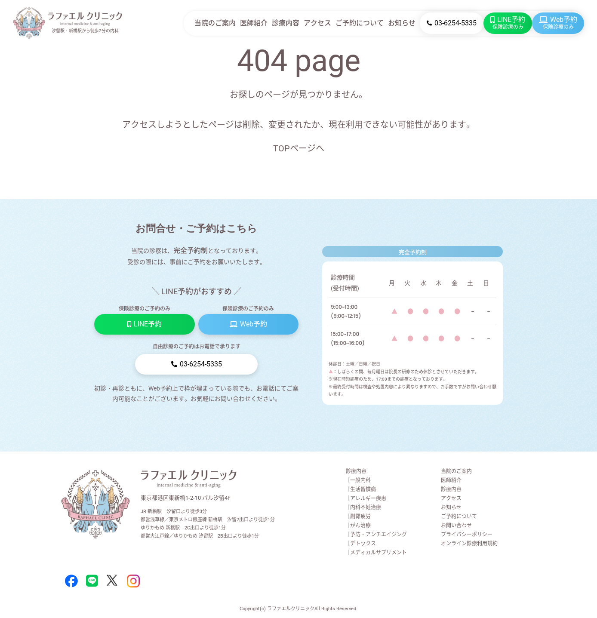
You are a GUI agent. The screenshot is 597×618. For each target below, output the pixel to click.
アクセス (317, 23)
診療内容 (285, 23)
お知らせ (401, 23)
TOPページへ (298, 148)
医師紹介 (254, 23)
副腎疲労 (360, 516)
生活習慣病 (363, 489)
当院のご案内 (215, 23)
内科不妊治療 (365, 507)
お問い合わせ (456, 526)
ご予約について (359, 23)
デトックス (363, 544)
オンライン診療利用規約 (469, 544)
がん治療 (360, 526)
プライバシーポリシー (466, 535)
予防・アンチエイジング (378, 535)
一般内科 (360, 480)
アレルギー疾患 (368, 498)
